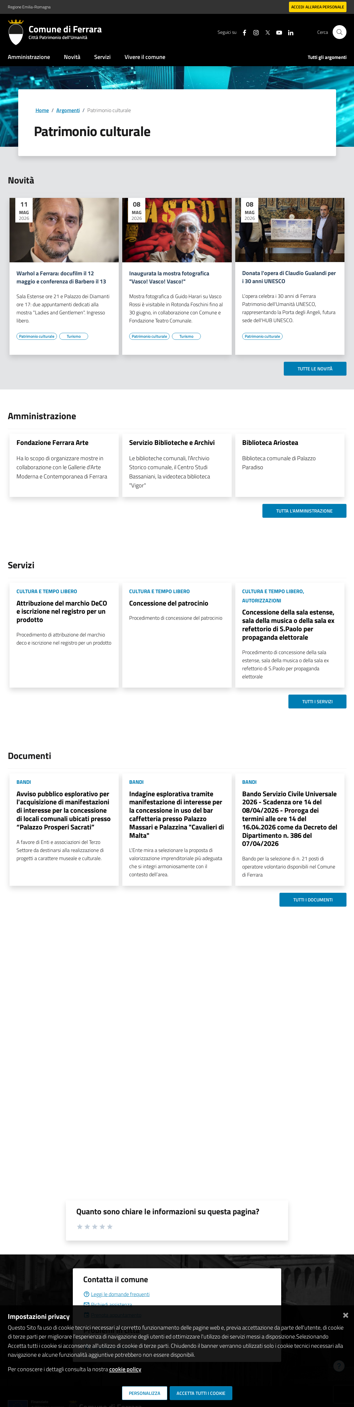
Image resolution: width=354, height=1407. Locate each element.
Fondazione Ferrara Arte (52, 442)
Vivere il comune (145, 56)
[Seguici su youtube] (277, 31)
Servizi (102, 56)
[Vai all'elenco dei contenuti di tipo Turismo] (73, 336)
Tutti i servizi (317, 701)
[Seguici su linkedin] (288, 31)
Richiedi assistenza (107, 1304)
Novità (72, 56)
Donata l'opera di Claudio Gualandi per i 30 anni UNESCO (289, 277)
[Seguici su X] (265, 31)
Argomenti (68, 110)
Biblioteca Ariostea (270, 442)
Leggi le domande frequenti (116, 1294)
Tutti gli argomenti (327, 57)
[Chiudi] (345, 1314)
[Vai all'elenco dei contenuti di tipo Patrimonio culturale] (36, 336)
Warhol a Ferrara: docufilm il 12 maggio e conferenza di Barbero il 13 (61, 277)
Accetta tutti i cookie (201, 1393)
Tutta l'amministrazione (304, 510)
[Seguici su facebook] (242, 31)
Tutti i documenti (313, 899)
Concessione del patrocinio (168, 603)
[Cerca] (339, 32)
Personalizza (144, 1393)
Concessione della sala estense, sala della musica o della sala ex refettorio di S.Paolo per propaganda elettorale (288, 624)
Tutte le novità (315, 368)
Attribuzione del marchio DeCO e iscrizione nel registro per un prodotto (61, 611)
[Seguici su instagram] (254, 31)
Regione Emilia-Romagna (29, 7)
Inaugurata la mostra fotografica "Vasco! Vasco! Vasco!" (169, 277)
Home (42, 110)
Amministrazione (29, 56)
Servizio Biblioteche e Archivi (172, 442)
